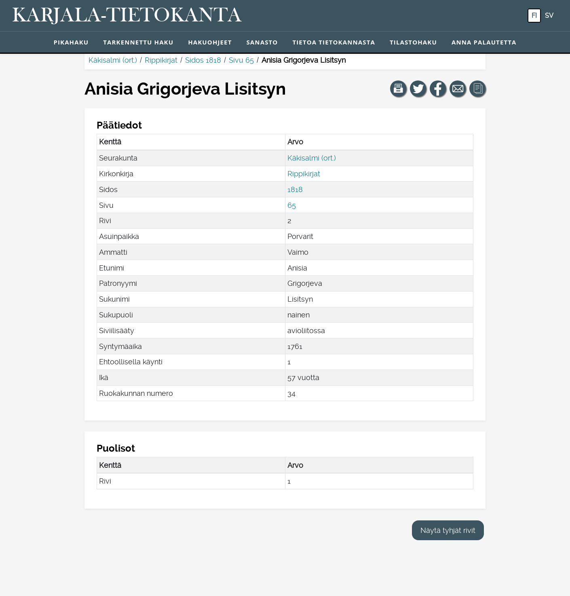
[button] (398, 88)
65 (291, 205)
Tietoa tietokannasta (333, 42)
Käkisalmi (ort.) (113, 60)
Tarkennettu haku (138, 42)
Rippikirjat (161, 60)
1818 (295, 189)
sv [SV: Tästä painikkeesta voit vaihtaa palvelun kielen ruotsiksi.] (549, 15)
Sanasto (262, 42)
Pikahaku (71, 42)
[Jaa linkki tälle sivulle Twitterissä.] (418, 88)
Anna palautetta (484, 42)
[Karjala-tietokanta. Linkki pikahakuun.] (127, 16)
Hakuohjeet (210, 42)
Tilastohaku (413, 42)
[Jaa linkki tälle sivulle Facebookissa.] (438, 88)
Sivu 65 (241, 60)
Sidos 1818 (203, 60)
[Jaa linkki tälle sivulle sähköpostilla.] (458, 88)
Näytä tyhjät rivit (447, 530)
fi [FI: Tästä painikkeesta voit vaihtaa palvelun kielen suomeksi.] (534, 15)
